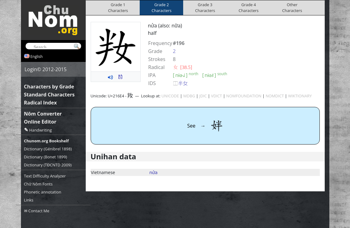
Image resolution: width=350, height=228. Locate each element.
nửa (154, 172)
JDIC (203, 96)
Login (31, 69)
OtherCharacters (292, 7)
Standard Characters (49, 94)
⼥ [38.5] (182, 67)
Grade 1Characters (118, 7)
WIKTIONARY (300, 96)
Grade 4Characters (249, 7)
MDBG (189, 96)
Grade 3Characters (205, 7)
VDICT (216, 96)
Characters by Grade (49, 86)
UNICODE (170, 96)
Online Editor (40, 121)
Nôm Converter (43, 113)
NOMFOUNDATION (243, 96)
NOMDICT (275, 96)
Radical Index (40, 102)
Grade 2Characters (162, 7)
